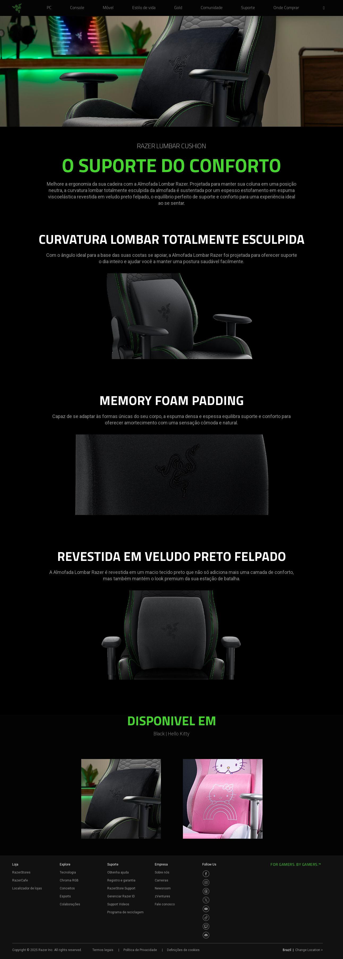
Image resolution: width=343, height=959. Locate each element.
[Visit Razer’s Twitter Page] (206, 900)
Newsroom (163, 888)
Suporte (112, 864)
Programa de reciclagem (125, 912)
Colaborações (70, 904)
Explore (65, 864)
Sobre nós (162, 872)
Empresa (161, 864)
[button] (325, 8)
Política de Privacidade (140, 950)
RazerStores (21, 872)
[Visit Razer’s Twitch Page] (206, 926)
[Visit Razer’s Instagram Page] (206, 882)
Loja (15, 864)
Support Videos (118, 904)
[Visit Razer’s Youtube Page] (206, 909)
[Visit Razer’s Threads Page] (206, 891)
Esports (65, 896)
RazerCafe (20, 880)
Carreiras (161, 880)
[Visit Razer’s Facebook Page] (206, 873)
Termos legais (102, 950)
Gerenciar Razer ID (121, 896)
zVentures (162, 896)
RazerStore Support (121, 888)
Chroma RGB (69, 880)
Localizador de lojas (27, 888)
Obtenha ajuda (118, 872)
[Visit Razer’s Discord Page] (206, 935)
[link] (17, 8)
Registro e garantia (121, 880)
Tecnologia (68, 872)
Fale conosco (165, 904)
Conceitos (67, 888)
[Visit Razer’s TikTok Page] (206, 917)
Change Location (309, 950)
